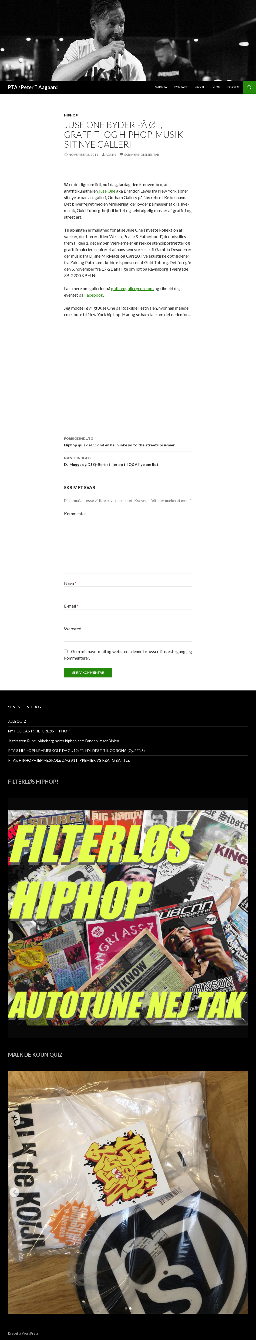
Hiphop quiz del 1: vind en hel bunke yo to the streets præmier (128, 441)
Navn (70, 583)
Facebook (93, 294)
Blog (216, 87)
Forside (233, 87)
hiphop (71, 115)
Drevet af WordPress (23, 1333)
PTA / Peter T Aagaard (33, 87)
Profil (200, 87)
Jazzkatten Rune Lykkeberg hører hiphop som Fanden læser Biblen (63, 740)
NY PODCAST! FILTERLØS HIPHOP (39, 731)
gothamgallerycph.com (132, 288)
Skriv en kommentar (141, 155)
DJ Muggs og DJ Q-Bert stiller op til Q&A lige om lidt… (128, 461)
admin (111, 155)
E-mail (71, 605)
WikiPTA (161, 87)
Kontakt (181, 87)
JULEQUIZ (17, 721)
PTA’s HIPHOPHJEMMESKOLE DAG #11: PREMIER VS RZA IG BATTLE (69, 760)
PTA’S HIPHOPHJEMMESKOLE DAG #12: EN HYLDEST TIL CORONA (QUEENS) (76, 750)
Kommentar (75, 513)
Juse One (107, 190)
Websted (72, 628)
